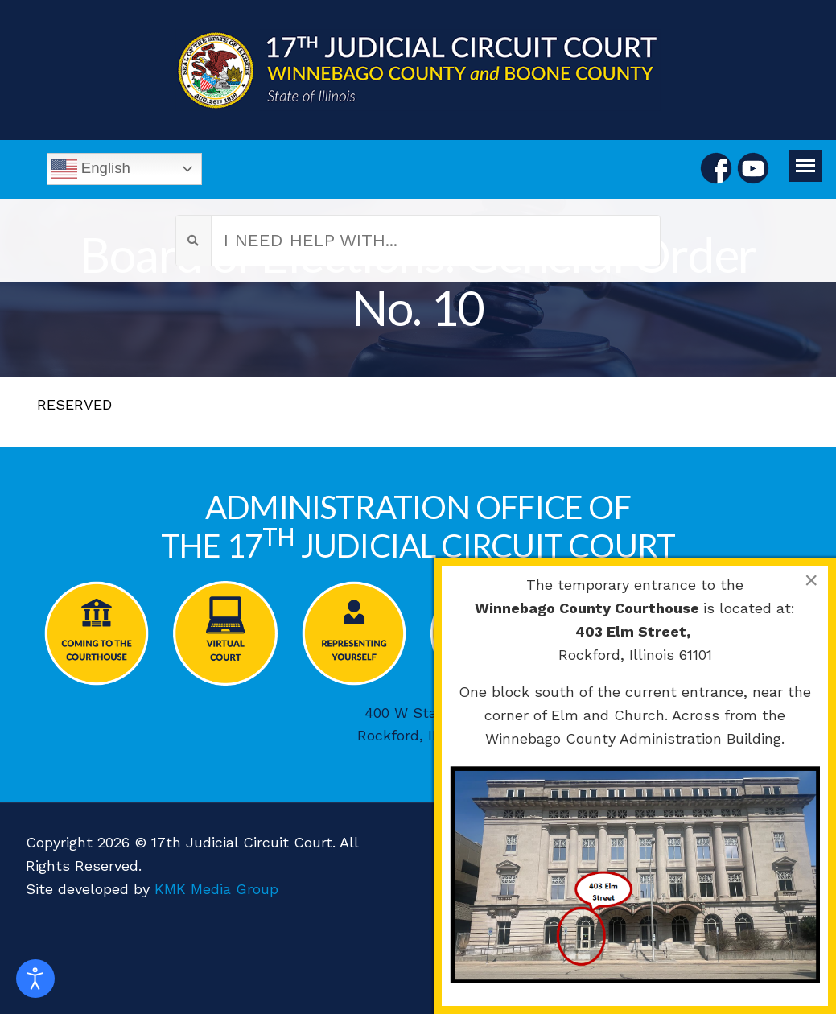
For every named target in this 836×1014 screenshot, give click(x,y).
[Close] (811, 580)
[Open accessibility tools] (35, 978)
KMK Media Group (216, 888)
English (90, 169)
